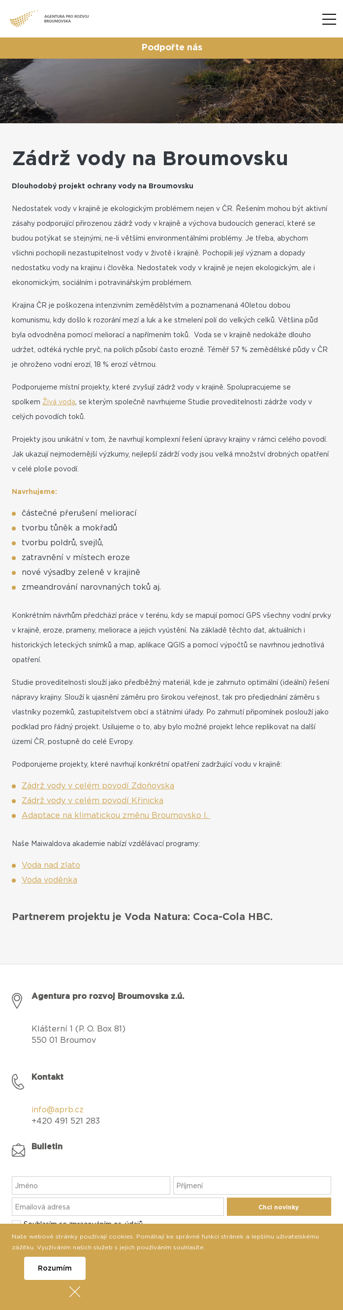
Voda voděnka (49, 880)
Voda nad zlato (51, 865)
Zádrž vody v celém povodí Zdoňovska (98, 786)
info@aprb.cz (57, 1110)
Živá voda (58, 402)
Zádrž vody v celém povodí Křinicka (92, 801)
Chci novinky (278, 1207)
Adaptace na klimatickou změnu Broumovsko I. (116, 815)
